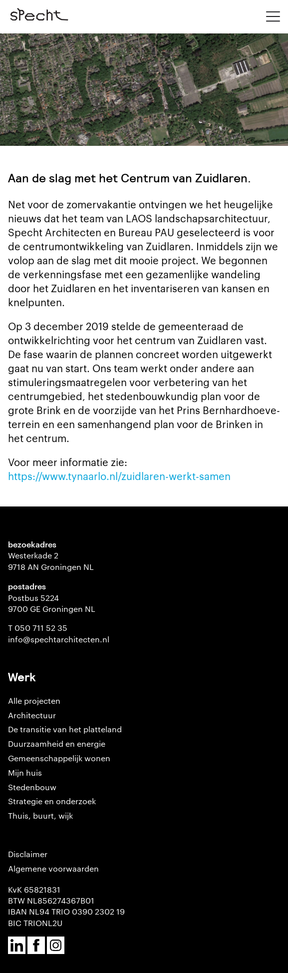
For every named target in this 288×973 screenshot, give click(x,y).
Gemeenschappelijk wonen (59, 758)
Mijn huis (25, 772)
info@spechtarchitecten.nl (58, 639)
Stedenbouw (32, 787)
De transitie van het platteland (65, 729)
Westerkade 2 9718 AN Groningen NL (51, 560)
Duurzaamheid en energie (56, 743)
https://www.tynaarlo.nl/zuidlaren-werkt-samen (119, 476)
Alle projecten (34, 700)
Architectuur (32, 715)
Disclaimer (27, 854)
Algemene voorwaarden (53, 868)
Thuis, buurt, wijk (40, 815)
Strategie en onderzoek (52, 801)
